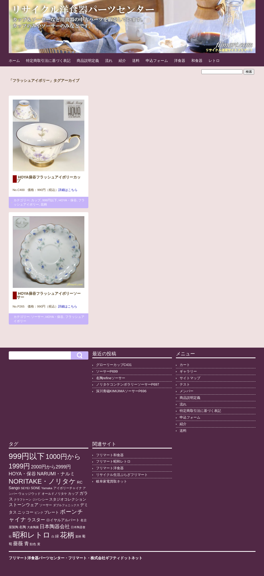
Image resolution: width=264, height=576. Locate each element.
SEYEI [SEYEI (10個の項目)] (25, 488)
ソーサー (37, 316)
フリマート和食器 (110, 455)
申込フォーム (157, 60)
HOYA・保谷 (68, 200)
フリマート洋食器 (110, 468)
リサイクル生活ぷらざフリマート (122, 475)
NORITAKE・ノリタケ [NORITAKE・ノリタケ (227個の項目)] (42, 481)
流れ (108, 60)
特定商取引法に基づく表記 (48, 60)
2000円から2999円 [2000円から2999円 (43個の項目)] (51, 467)
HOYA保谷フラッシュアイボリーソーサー (49, 295)
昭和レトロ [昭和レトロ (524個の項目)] (31, 535)
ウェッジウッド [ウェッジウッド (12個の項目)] (29, 494)
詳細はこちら (67, 189)
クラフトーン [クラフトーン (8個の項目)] (22, 499)
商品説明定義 (88, 60)
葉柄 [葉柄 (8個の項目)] (78, 536)
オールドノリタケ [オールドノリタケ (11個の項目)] (54, 494)
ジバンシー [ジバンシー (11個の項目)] (40, 499)
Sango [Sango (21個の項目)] (14, 488)
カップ (36, 200)
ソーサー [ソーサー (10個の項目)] (45, 505)
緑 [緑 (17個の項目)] (57, 536)
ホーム (14, 60)
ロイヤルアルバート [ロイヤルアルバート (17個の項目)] (63, 520)
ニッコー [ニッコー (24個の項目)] (25, 512)
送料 (136, 60)
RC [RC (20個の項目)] (80, 482)
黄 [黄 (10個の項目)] (38, 544)
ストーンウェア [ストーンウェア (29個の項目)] (23, 504)
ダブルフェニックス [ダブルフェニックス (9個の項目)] (66, 505)
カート (185, 365)
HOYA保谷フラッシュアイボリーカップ (49, 179)
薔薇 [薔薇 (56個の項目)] (18, 543)
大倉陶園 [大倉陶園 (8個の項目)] (33, 527)
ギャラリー (188, 371)
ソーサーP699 (107, 371)
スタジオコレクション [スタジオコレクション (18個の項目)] (67, 499)
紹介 (122, 60)
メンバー (186, 391)
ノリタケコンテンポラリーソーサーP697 (127, 384)
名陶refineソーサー (110, 378)
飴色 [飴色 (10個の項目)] (33, 544)
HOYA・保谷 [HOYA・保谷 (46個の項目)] (22, 473)
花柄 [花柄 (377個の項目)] (67, 535)
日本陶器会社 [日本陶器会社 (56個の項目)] (55, 526)
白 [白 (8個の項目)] (52, 536)
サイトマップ (190, 378)
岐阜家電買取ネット (111, 481)
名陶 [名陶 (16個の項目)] (22, 527)
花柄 (44, 204)
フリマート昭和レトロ (113, 461)
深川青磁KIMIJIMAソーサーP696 (121, 391)
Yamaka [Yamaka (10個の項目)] (46, 488)
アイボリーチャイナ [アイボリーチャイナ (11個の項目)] (67, 488)
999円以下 (49, 200)
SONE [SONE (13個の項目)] (35, 488)
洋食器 (179, 60)
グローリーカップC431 (114, 365)
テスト (185, 384)
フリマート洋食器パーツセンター (36, 558)
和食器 (196, 60)
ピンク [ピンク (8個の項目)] (38, 512)
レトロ (214, 60)
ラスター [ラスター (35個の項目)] (36, 519)
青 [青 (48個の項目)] (26, 543)
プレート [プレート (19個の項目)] (51, 512)
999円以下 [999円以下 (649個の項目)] (27, 456)
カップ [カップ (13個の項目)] (73, 494)
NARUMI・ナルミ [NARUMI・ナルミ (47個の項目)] (56, 473)
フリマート (77, 558)
